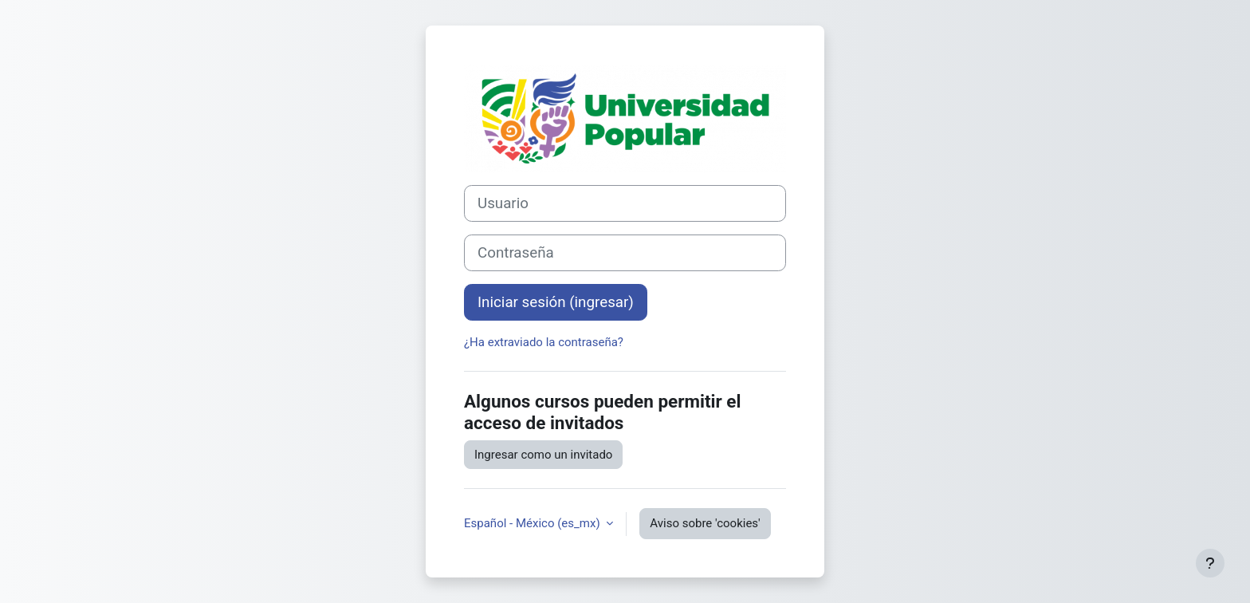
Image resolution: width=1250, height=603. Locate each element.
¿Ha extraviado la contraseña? (543, 342)
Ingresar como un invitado (543, 454)
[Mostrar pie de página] (1210, 563)
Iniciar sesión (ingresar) (556, 302)
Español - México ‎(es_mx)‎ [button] (533, 523)
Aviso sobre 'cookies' (705, 523)
